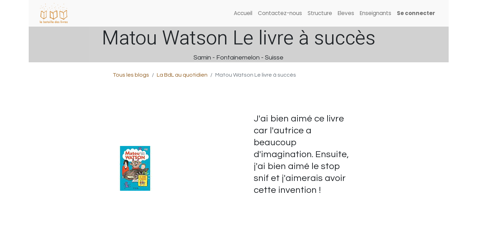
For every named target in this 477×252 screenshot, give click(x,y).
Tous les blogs (131, 75)
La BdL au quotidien (182, 75)
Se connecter (416, 13)
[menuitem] (243, 13)
